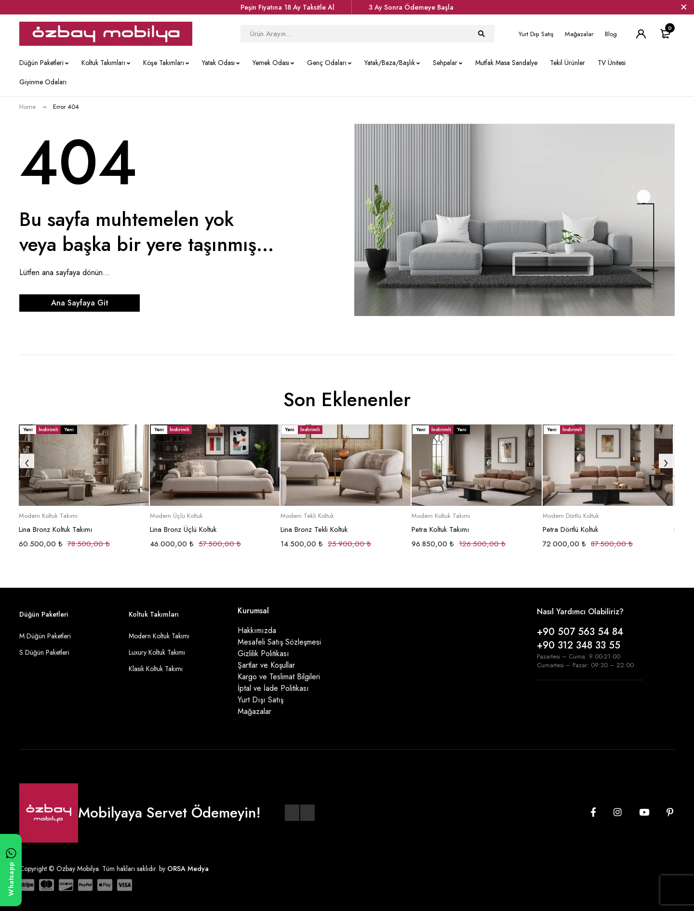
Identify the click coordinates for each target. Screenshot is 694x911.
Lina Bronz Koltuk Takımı (55, 529)
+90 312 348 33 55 (578, 645)
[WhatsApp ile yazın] (11, 870)
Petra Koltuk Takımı (440, 529)
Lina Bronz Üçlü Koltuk (183, 529)
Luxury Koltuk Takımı (157, 652)
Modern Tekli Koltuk (307, 516)
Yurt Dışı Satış (536, 34)
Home (27, 106)
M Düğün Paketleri (45, 636)
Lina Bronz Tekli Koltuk (313, 529)
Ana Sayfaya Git (79, 302)
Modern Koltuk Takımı (48, 516)
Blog (611, 34)
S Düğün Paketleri (44, 652)
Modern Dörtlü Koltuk (571, 516)
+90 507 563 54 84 (580, 632)
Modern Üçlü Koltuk (176, 516)
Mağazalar (579, 34)
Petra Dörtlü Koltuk (570, 529)
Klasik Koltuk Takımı (156, 668)
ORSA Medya (188, 868)
